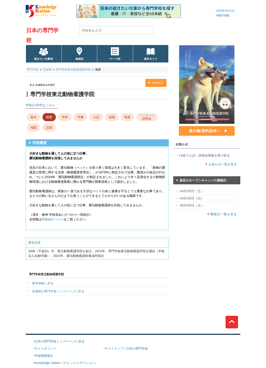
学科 (65, 117)
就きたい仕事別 (43, 58)
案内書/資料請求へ (205, 131)
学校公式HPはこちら (40, 105)
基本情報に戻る (43, 283)
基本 (33, 117)
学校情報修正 (43, 355)
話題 (49, 127)
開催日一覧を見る (223, 214)
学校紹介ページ (53, 219)
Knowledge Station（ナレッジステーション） (66, 363)
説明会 (147, 117)
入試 (96, 117)
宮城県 (47, 69)
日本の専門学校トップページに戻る (59, 341)
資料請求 (157, 82)
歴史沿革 (34, 242)
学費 (80, 117)
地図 (33, 127)
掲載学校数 (223, 15)
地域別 (79, 58)
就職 (112, 117)
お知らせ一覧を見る (223, 164)
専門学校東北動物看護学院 (73, 69)
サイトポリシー (45, 348)
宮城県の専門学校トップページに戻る (58, 291)
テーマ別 (115, 58)
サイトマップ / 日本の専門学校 (126, 348)
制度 (127, 117)
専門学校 (32, 69)
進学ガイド (150, 58)
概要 (49, 117)
